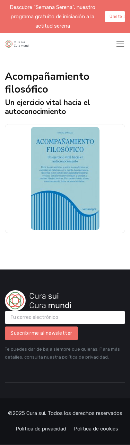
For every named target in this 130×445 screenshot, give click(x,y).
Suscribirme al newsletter (41, 333)
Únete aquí (117, 16)
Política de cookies (96, 429)
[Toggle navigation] (120, 44)
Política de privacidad (41, 429)
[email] (65, 317)
